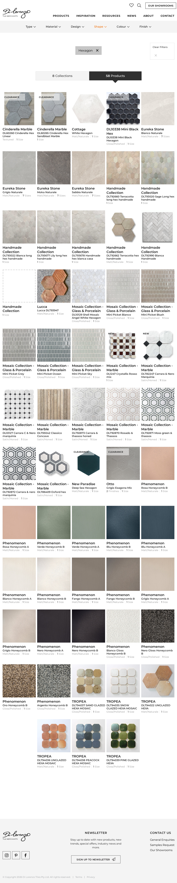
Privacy (91, 877)
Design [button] (77, 26)
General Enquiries (162, 839)
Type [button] (31, 26)
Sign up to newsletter (93, 859)
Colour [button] (123, 26)
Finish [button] (145, 26)
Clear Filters (160, 51)
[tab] (62, 75)
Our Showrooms (160, 5)
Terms (78, 877)
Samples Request (162, 845)
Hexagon (88, 50)
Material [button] (53, 26)
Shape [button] (100, 26)
